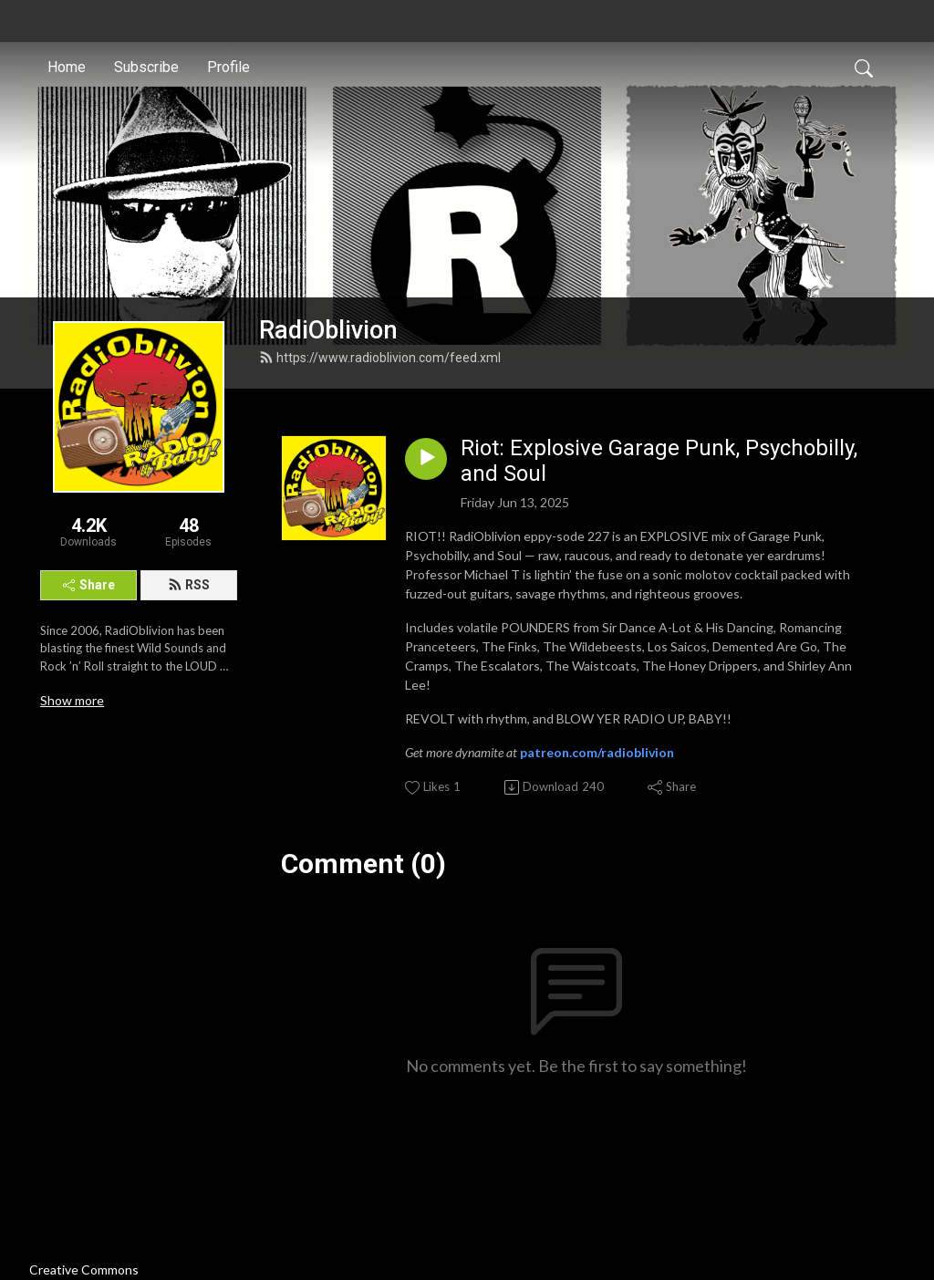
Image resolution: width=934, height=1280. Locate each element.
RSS (189, 585)
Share (89, 585)
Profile (228, 67)
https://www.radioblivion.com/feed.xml (380, 357)
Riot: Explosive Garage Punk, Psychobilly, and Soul (659, 461)
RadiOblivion (328, 330)
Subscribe (146, 67)
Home (66, 67)
